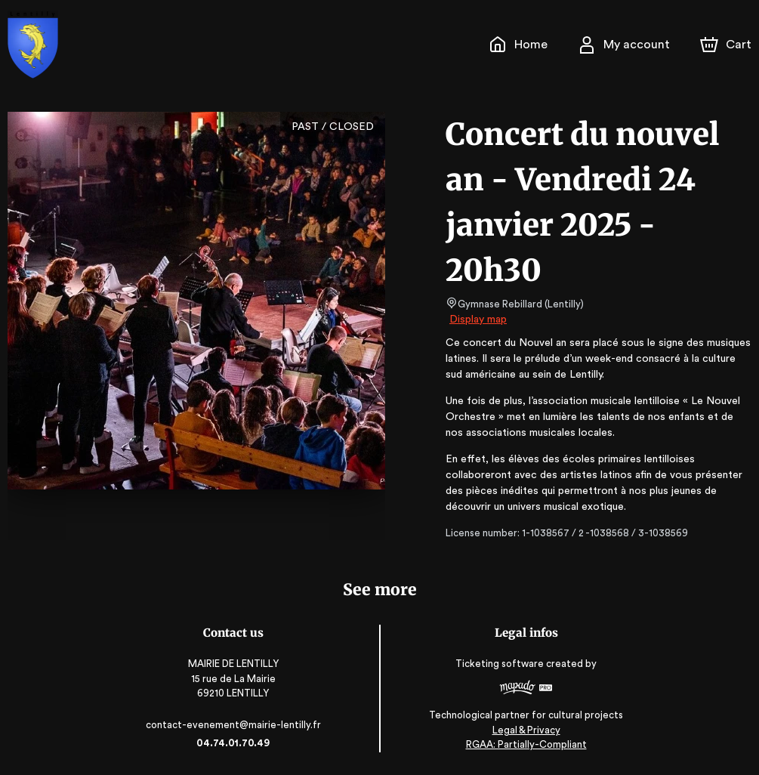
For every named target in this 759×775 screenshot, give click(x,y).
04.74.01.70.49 (237, 743)
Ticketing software (497, 663)
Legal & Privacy (522, 730)
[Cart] (727, 44)
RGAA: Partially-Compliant (521, 744)
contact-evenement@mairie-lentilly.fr (237, 724)
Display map (478, 319)
